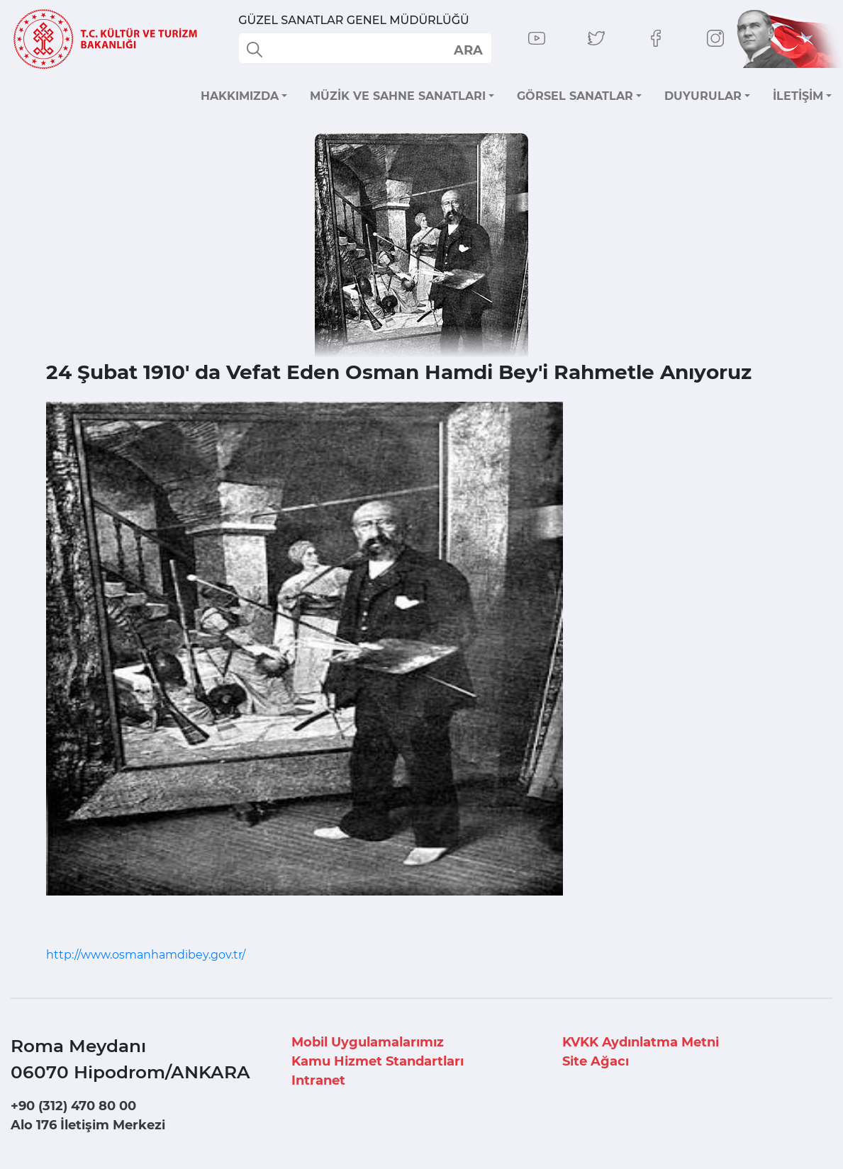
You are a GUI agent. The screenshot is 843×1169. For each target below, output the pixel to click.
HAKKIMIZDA (240, 96)
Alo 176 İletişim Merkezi (88, 1125)
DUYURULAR (703, 96)
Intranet (318, 1080)
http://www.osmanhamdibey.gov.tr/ (145, 954)
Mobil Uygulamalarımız (367, 1042)
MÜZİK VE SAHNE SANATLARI (398, 96)
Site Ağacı (595, 1061)
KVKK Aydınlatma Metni (640, 1042)
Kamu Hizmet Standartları (377, 1061)
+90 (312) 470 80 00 (73, 1106)
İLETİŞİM (798, 96)
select (468, 49)
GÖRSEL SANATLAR (575, 96)
